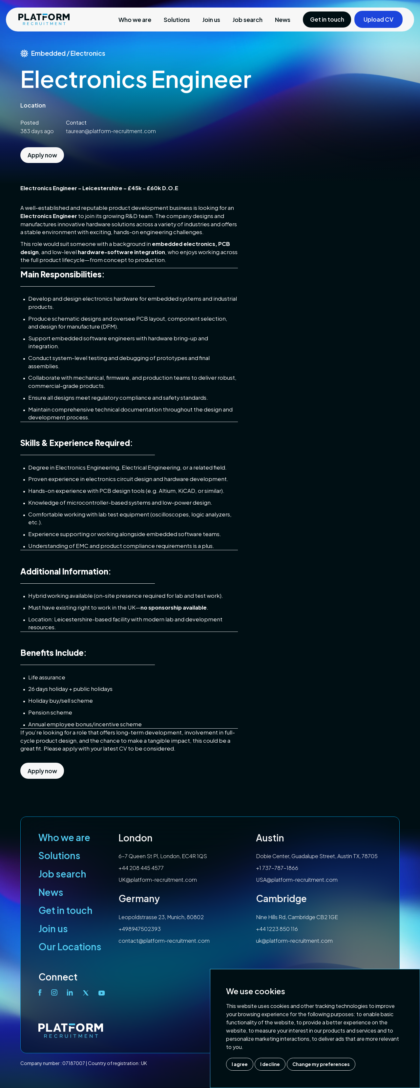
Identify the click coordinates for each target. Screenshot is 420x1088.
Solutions (177, 19)
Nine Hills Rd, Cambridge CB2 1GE (297, 917)
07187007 (73, 1063)
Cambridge (281, 898)
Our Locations (69, 946)
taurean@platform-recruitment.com (111, 131)
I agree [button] (240, 1064)
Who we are (134, 19)
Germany (139, 898)
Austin (270, 837)
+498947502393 (139, 928)
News (282, 19)
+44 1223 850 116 (277, 928)
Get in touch (65, 910)
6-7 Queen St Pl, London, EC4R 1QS (162, 856)
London (135, 837)
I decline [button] (270, 1064)
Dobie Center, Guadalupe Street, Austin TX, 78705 (317, 856)
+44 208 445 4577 (141, 867)
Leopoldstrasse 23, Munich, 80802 (161, 917)
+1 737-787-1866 (277, 867)
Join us (211, 19)
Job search (247, 19)
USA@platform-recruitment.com (297, 879)
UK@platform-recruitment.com (157, 879)
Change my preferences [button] (321, 1064)
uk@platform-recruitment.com (294, 940)
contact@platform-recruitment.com (164, 940)
